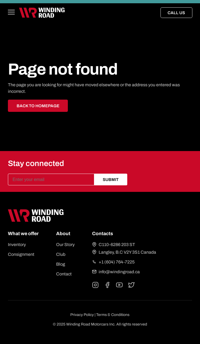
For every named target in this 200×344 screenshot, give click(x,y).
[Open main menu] (11, 13)
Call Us (176, 13)
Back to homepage (38, 106)
